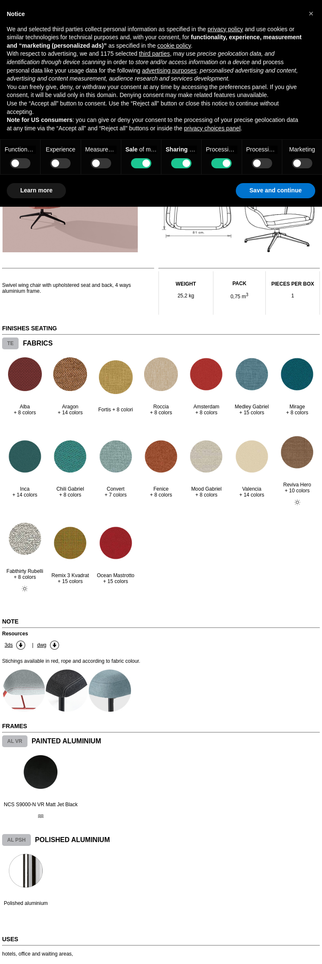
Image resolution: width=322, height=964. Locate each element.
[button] (311, 13)
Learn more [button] (36, 190)
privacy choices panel (212, 128)
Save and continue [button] (275, 190)
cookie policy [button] (174, 45)
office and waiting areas (45, 954)
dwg (41, 645)
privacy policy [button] (225, 29)
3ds (9, 645)
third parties (154, 53)
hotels (9, 954)
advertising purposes (169, 70)
